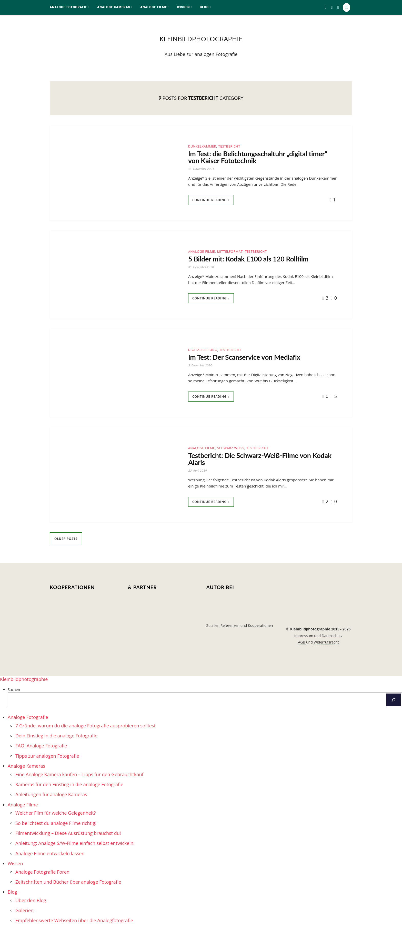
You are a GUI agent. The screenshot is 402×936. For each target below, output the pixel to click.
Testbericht (229, 147)
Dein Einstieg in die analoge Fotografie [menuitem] (56, 742)
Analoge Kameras (113, 7)
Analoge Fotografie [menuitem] (28, 723)
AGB (302, 648)
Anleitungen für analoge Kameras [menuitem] (51, 801)
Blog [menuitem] (12, 898)
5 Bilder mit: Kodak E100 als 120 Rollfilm (255, 262)
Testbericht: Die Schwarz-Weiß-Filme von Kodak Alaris (256, 464)
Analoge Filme (153, 7)
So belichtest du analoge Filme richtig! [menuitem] (55, 829)
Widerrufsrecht (326, 648)
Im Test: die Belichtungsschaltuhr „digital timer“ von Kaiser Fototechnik (254, 159)
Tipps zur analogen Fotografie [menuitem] (47, 762)
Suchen (14, 695)
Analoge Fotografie (68, 7)
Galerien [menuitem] (24, 916)
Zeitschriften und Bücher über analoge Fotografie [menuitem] (68, 888)
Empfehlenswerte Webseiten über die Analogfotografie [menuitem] (74, 927)
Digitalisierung (202, 354)
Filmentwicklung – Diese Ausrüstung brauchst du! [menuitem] (68, 839)
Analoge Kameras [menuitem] (26, 772)
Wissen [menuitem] (15, 869)
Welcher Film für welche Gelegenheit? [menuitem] (55, 819)
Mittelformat (230, 254)
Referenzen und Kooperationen (246, 631)
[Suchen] (393, 706)
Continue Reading (209, 203)
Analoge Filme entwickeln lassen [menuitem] (50, 859)
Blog (204, 7)
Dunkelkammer (202, 147)
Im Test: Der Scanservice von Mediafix (250, 361)
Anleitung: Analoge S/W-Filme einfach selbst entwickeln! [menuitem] (75, 849)
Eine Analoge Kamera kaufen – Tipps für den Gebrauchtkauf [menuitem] (79, 780)
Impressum (304, 641)
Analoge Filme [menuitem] (23, 811)
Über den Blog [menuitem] (30, 906)
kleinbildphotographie (201, 39)
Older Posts (65, 545)
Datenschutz (332, 641)
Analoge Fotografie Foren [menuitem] (42, 878)
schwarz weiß (230, 453)
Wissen (183, 7)
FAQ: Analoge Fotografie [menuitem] (41, 752)
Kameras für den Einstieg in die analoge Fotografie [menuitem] (69, 790)
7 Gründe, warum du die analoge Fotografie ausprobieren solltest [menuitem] (85, 732)
